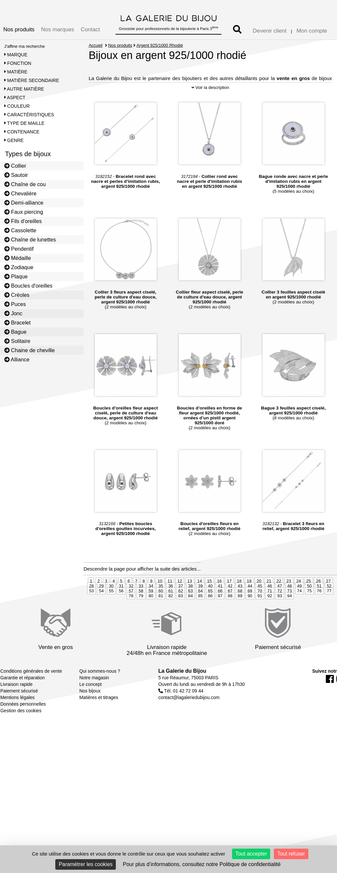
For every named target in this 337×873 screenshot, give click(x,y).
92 (269, 619)
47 (279, 609)
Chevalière (20, 193)
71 (269, 614)
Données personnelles (23, 727)
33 (141, 609)
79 (141, 619)
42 (230, 609)
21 (269, 604)
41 (220, 609)
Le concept (90, 707)
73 (289, 614)
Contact (90, 29)
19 (249, 604)
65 (210, 614)
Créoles (17, 295)
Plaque (16, 276)
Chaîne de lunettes (30, 239)
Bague (15, 332)
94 (289, 619)
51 (319, 609)
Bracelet (17, 322)
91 (259, 619)
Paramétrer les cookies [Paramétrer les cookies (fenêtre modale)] (86, 864)
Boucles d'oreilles (28, 286)
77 (329, 614)
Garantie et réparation (22, 701)
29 (101, 609)
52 (329, 609)
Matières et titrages (98, 720)
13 (189, 604)
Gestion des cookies (20, 734)
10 (160, 604)
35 (160, 609)
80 (150, 619)
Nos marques (57, 29)
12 (179, 604)
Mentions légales (17, 720)
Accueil (95, 45)
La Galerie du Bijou (182, 694)
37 (180, 609)
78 (131, 619)
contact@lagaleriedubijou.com (189, 720)
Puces (15, 304)
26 (318, 604)
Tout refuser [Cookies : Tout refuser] (291, 854)
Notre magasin (94, 701)
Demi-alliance (23, 203)
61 (170, 614)
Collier (15, 166)
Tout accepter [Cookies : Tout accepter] (251, 854)
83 (180, 619)
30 (111, 609)
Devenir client (269, 31)
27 (328, 604)
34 (150, 609)
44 (249, 609)
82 (170, 619)
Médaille (17, 258)
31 (121, 609)
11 (170, 604)
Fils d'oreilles (23, 221)
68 (240, 614)
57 (131, 614)
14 (199, 604)
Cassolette (20, 230)
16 (219, 604)
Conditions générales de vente (31, 694)
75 (309, 614)
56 (121, 614)
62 (180, 614)
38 (190, 609)
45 (259, 609)
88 (230, 619)
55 (111, 614)
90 (249, 619)
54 (101, 614)
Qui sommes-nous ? (99, 694)
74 (299, 614)
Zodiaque (19, 267)
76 (319, 614)
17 (229, 604)
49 (299, 609)
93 (279, 619)
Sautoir (16, 175)
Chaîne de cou (25, 184)
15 (209, 604)
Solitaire (17, 341)
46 (269, 609)
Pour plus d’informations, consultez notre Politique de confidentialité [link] (201, 864)
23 (288, 604)
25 (308, 604)
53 (91, 614)
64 (200, 614)
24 (298, 604)
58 (141, 614)
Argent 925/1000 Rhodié (160, 45)
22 (278, 604)
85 (200, 619)
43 (240, 609)
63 (190, 614)
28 (91, 609)
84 (190, 619)
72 (279, 614)
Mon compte (312, 31)
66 (220, 614)
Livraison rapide (16, 707)
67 (230, 614)
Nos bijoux (90, 714)
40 (210, 609)
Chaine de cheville (29, 350)
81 (160, 619)
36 (170, 609)
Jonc (13, 313)
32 (131, 609)
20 (259, 604)
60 (160, 614)
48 (289, 609)
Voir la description (210, 110)
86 (210, 619)
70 (259, 614)
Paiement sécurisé (19, 714)
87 (220, 619)
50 (309, 609)
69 (249, 614)
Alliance (17, 359)
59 (150, 614)
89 (240, 619)
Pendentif (19, 249)
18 (239, 604)
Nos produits (19, 29)
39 (200, 609)
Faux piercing (23, 212)
